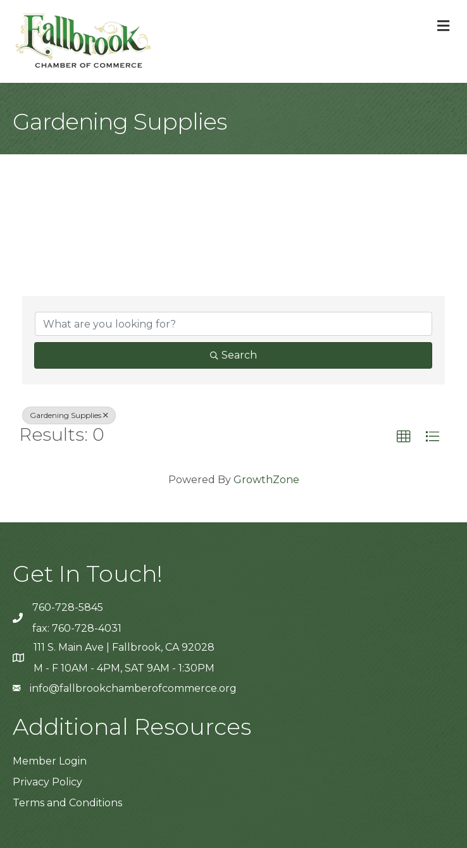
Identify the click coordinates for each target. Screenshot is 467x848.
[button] (403, 437)
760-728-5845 (67, 607)
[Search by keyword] (233, 324)
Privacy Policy (47, 782)
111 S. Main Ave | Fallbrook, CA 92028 (124, 647)
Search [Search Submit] (233, 355)
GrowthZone (266, 480)
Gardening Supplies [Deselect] (69, 415)
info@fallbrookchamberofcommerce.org (133, 688)
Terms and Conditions (67, 803)
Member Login (50, 761)
